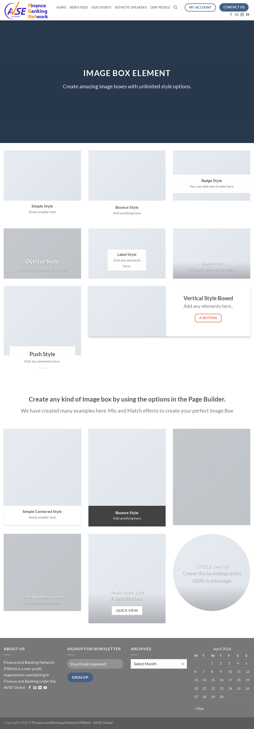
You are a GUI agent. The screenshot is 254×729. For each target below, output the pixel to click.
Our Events (101, 7)
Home (61, 7)
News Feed (79, 7)
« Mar (199, 708)
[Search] (175, 7)
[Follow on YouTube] (247, 14)
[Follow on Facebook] (231, 14)
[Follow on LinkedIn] (242, 14)
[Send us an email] (237, 14)
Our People (160, 7)
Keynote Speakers (131, 7)
